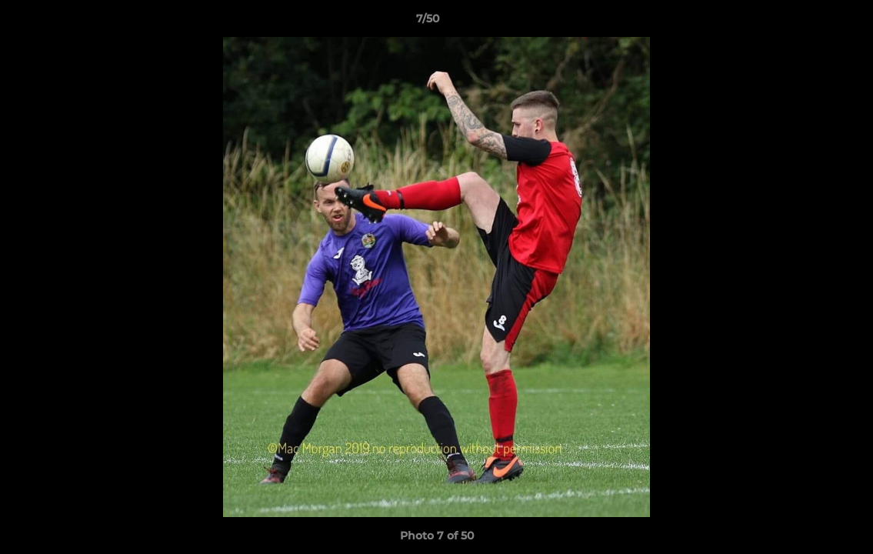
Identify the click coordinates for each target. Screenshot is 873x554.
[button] (808, 22)
